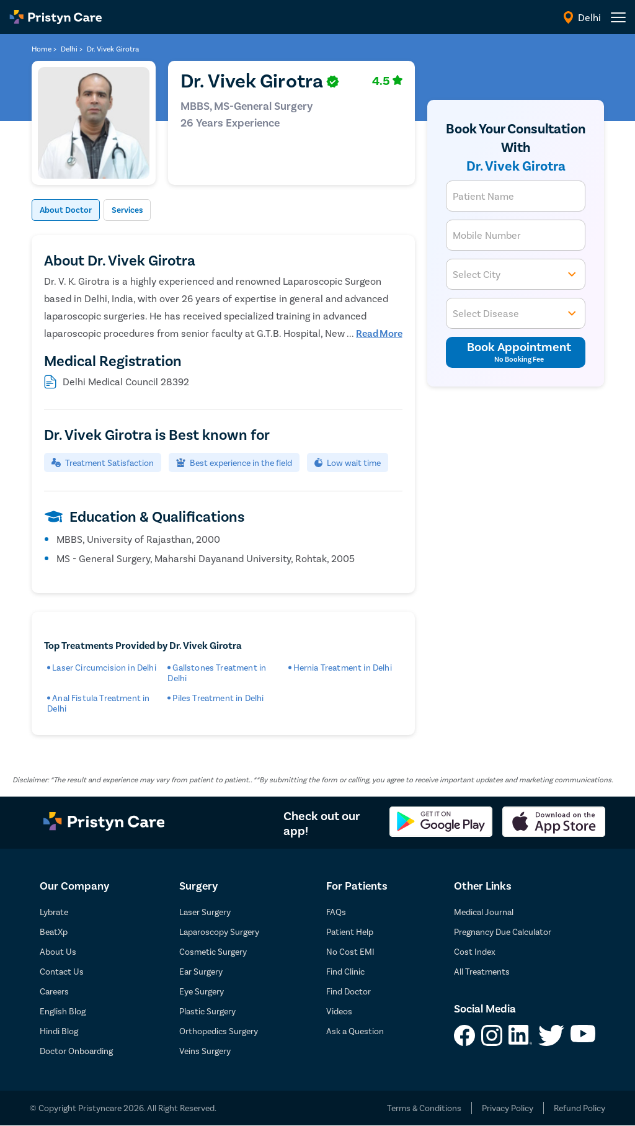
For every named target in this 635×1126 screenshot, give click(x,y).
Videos (339, 1011)
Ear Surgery (201, 972)
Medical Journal (483, 912)
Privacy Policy (507, 1108)
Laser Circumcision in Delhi (104, 668)
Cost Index (474, 952)
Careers (54, 991)
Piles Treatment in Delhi (218, 698)
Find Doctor (348, 991)
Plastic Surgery (207, 1011)
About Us (58, 952)
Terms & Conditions (424, 1108)
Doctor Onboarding (76, 1051)
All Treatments (482, 972)
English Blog (63, 1011)
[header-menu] (618, 17)
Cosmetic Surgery (213, 952)
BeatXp (54, 932)
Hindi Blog (59, 1031)
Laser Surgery (205, 912)
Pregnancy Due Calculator (502, 932)
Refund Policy (579, 1108)
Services (143, 211)
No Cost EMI (350, 952)
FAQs (336, 912)
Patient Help (349, 932)
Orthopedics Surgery (218, 1031)
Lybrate (54, 912)
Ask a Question (355, 1031)
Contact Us (62, 972)
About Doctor (72, 211)
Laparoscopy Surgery (219, 932)
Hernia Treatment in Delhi (342, 668)
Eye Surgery (201, 991)
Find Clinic (345, 972)
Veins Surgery (205, 1051)
